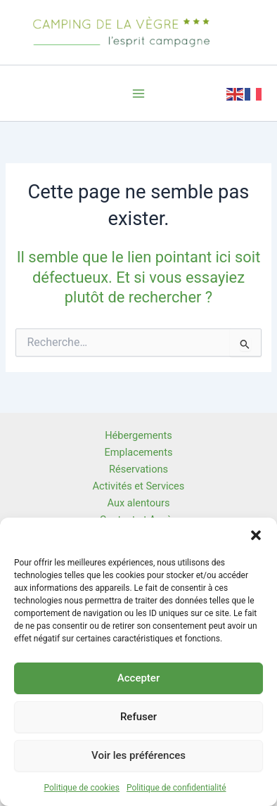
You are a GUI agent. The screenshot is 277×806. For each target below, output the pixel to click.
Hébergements (138, 435)
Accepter (138, 678)
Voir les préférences (138, 755)
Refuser (138, 716)
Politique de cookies (82, 788)
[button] (256, 535)
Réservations (138, 469)
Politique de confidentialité (176, 788)
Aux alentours (138, 503)
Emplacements (139, 452)
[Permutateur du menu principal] (138, 93)
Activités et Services (139, 486)
